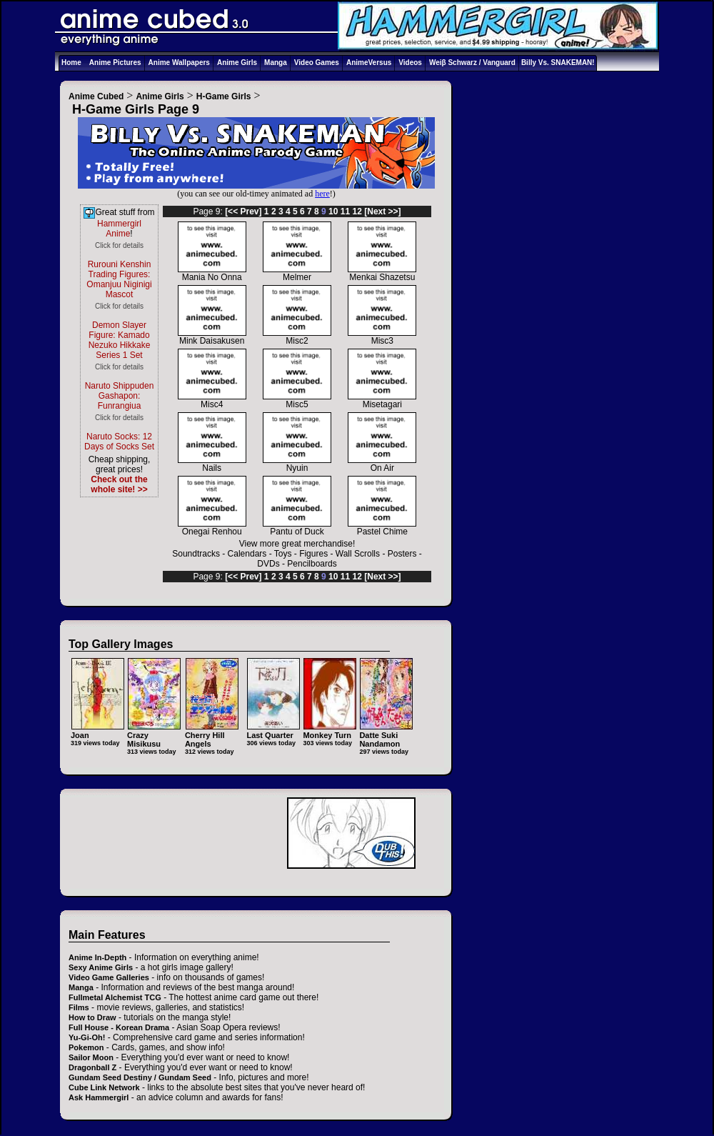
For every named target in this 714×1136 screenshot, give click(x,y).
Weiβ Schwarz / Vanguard (472, 62)
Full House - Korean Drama (119, 1027)
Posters (402, 554)
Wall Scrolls (358, 554)
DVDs (268, 564)
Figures (313, 554)
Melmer (297, 273)
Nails (212, 464)
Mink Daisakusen (212, 337)
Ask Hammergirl (99, 1097)
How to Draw (92, 1017)
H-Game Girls (223, 96)
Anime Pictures (115, 62)
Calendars (247, 554)
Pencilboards (311, 564)
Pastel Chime (382, 528)
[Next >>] (382, 211)
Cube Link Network (104, 1087)
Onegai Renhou (212, 528)
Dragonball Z (92, 1067)
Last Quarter (273, 730)
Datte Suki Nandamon (386, 735)
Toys (283, 554)
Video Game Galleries (109, 977)
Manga (275, 62)
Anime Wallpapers (179, 62)
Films (79, 1007)
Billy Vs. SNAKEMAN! (558, 62)
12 (357, 211)
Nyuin (297, 464)
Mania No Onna (212, 273)
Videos (410, 62)
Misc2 (297, 337)
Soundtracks (196, 554)
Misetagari (382, 400)
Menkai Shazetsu (382, 273)
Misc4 (212, 400)
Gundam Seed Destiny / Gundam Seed (140, 1077)
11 (345, 211)
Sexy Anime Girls (101, 967)
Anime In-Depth (97, 957)
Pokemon (86, 1047)
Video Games (316, 62)
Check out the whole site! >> (119, 484)
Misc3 (382, 337)
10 (333, 211)
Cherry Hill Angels (211, 735)
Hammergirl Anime (119, 229)
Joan (97, 730)
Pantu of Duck (297, 528)
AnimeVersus (368, 62)
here (322, 194)
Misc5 (297, 400)
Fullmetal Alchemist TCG (115, 997)
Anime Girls (237, 62)
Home (71, 62)
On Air (382, 464)
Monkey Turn (329, 730)
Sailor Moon (91, 1057)
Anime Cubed (96, 96)
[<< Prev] (243, 211)
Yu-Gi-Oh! (87, 1037)
